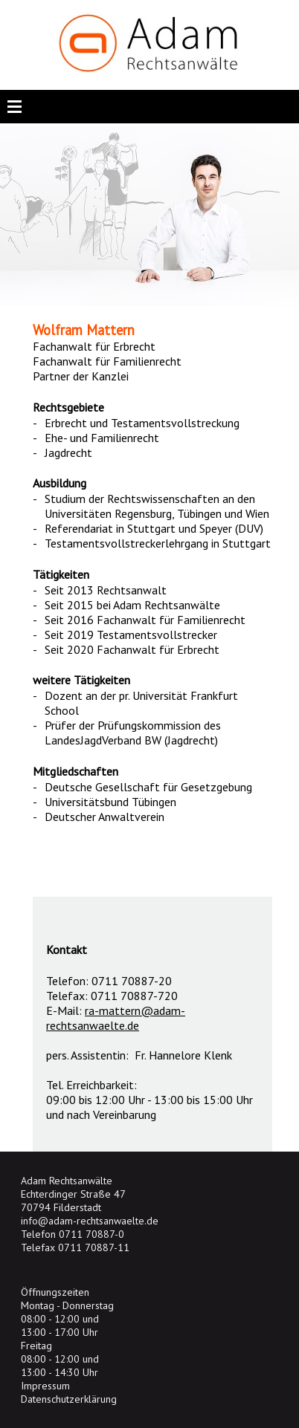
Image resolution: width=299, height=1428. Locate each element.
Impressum (45, 1385)
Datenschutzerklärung (69, 1399)
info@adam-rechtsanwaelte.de (89, 1220)
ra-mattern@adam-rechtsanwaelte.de (115, 1018)
